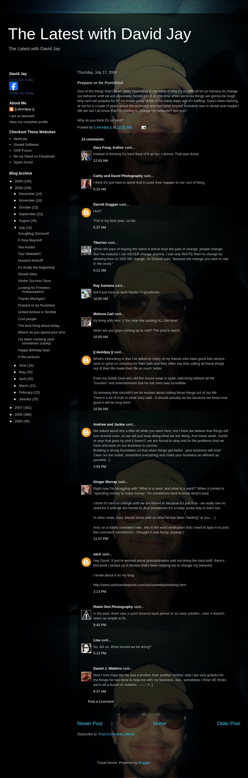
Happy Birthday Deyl (34, 350)
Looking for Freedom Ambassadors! (34, 290)
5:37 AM (99, 227)
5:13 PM (99, 653)
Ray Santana (103, 286)
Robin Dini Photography (113, 607)
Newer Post (89, 723)
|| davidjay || (103, 352)
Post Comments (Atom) (117, 734)
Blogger (144, 763)
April (23, 379)
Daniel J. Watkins (107, 668)
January (25, 399)
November (27, 200)
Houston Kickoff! (30, 260)
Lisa (96, 640)
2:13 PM (99, 592)
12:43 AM (100, 161)
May (22, 372)
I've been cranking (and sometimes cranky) (36, 341)
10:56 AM (100, 409)
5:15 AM (99, 189)
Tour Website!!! (29, 254)
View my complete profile (28, 122)
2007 (19, 408)
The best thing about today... (40, 326)
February (26, 392)
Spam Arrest (23, 162)
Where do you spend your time (41, 332)
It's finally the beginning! (36, 267)
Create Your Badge (21, 93)
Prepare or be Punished (36, 305)
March (24, 386)
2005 (19, 421)
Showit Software (26, 145)
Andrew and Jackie (109, 424)
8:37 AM (99, 691)
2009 (19, 181)
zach (97, 554)
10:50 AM (100, 337)
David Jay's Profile (21, 79)
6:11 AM (99, 270)
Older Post (228, 723)
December (27, 194)
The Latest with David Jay (99, 34)
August (25, 221)
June (23, 365)
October (25, 207)
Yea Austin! (26, 247)
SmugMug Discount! (33, 233)
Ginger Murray (105, 482)
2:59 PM (99, 467)
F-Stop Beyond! (30, 240)
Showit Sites (27, 274)
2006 (19, 414)
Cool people (27, 319)
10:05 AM (100, 299)
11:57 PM (100, 539)
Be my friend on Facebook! (34, 156)
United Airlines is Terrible (37, 312)
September (28, 214)
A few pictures (28, 357)
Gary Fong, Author (108, 148)
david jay (20, 139)
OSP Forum (23, 150)
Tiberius (100, 243)
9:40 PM (99, 625)
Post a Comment (101, 702)
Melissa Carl (103, 314)
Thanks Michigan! (31, 299)
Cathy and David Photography (118, 176)
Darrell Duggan (105, 204)
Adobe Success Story (34, 281)
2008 (19, 188)
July (22, 228)
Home (159, 723)
